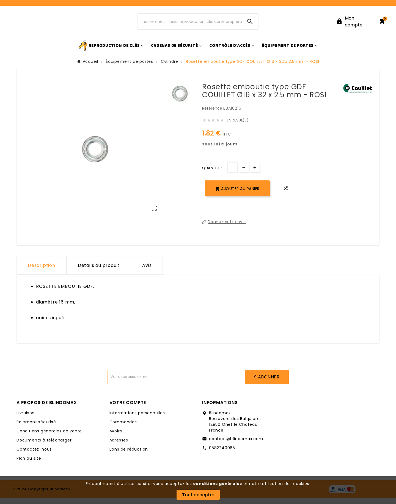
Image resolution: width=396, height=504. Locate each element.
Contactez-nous (34, 455)
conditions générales (217, 483)
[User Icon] (354, 24)
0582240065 (222, 454)
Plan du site (28, 464)
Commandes (123, 428)
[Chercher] (190, 24)
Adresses (118, 446)
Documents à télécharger (44, 446)
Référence (212, 114)
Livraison (25, 419)
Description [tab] (41, 271)
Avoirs (115, 437)
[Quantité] (232, 174)
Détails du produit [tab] (99, 271)
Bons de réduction (128, 455)
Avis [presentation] (147, 271)
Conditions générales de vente (49, 437)
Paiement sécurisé (36, 428)
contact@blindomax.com (236, 445)
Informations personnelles (137, 419)
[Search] (250, 24)
